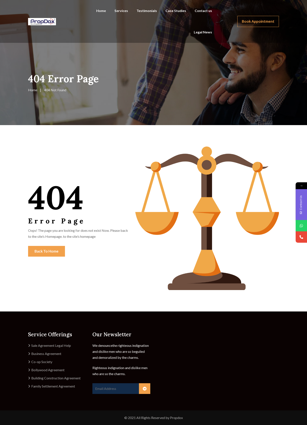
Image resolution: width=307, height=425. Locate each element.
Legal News (203, 32)
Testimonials (147, 11)
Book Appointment (258, 21)
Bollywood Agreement (48, 370)
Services (121, 11)
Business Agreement (46, 354)
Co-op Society (41, 362)
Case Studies (176, 11)
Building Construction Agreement (56, 378)
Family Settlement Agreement (53, 386)
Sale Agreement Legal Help (51, 345)
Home (101, 11)
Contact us (203, 11)
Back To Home (47, 251)
